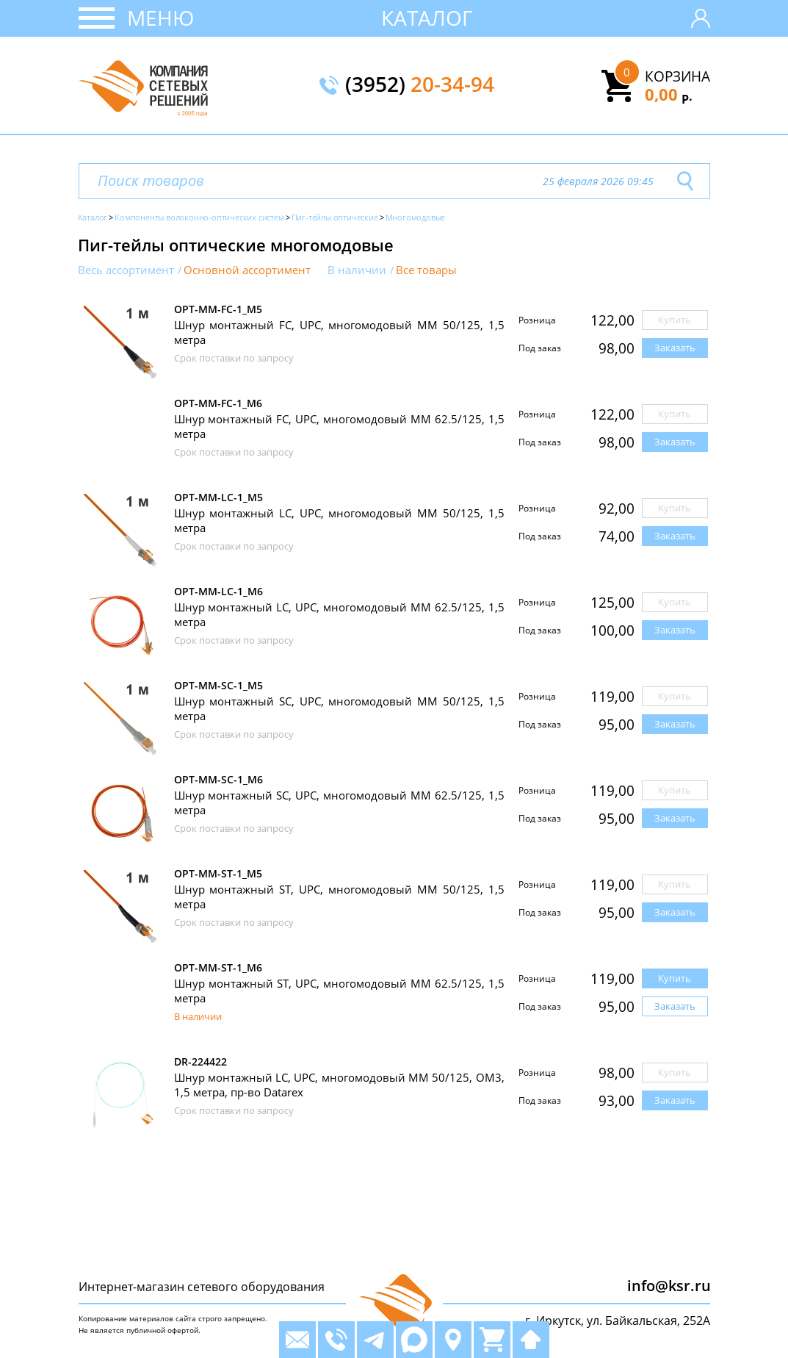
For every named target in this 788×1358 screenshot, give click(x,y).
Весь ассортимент (126, 270)
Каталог (427, 17)
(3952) (419, 85)
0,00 (669, 94)
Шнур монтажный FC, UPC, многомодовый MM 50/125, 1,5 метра (339, 332)
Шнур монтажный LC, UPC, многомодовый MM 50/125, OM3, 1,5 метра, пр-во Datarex (339, 1084)
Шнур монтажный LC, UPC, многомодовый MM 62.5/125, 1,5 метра (339, 614)
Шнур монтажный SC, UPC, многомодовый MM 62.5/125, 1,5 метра (339, 802)
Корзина (677, 76)
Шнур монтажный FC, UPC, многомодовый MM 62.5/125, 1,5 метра (339, 426)
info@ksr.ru (669, 1286)
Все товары (426, 270)
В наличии (357, 270)
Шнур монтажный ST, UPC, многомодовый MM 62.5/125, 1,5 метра (339, 990)
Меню (160, 17)
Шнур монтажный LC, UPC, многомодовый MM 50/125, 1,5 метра (339, 520)
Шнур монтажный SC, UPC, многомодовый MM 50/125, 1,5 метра (339, 708)
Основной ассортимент (247, 270)
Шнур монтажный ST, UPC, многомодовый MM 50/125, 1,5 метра (339, 896)
